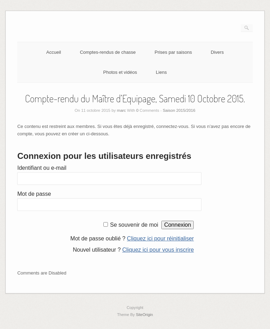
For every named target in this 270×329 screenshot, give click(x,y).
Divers (217, 52)
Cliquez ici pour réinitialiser (160, 238)
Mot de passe (34, 194)
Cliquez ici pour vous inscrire (158, 250)
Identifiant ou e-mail (41, 168)
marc (121, 110)
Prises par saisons (173, 52)
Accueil (53, 52)
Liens (161, 72)
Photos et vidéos (120, 72)
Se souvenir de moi (134, 225)
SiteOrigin (144, 314)
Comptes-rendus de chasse (108, 52)
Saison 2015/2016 (179, 110)
